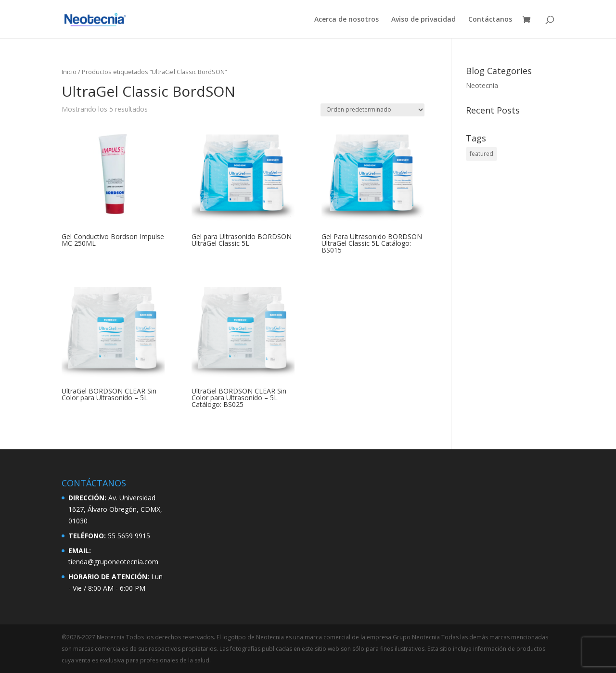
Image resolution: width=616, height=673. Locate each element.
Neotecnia (482, 85)
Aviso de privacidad (423, 20)
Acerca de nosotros (346, 20)
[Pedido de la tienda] (372, 109)
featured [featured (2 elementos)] (481, 154)
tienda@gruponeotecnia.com (113, 561)
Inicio (69, 71)
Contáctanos (490, 20)
